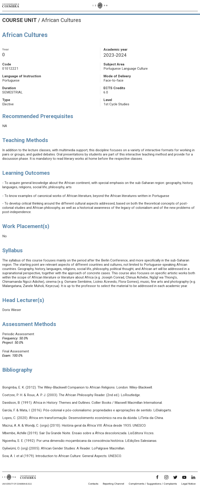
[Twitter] (175, 477)
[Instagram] (166, 477)
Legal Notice (188, 483)
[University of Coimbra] (10, 5)
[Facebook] (157, 477)
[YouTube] (184, 477)
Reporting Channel (113, 483)
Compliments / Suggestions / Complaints (153, 483)
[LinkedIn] (193, 477)
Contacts (93, 483)
